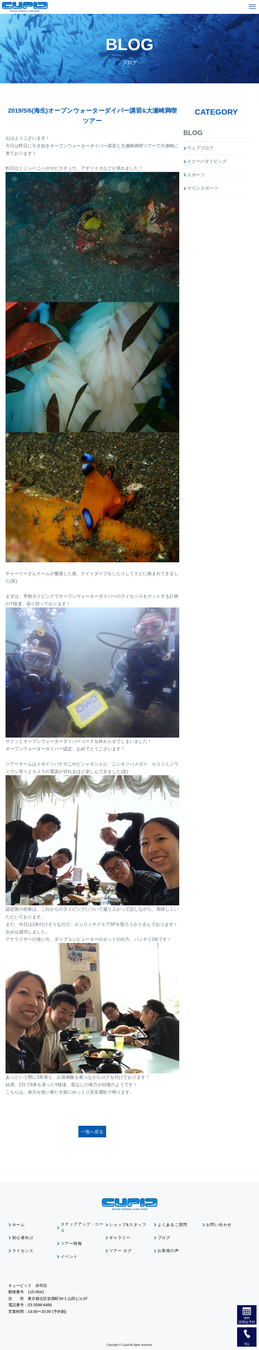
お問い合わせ (219, 1224)
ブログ (164, 1237)
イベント (69, 1256)
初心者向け (23, 1237)
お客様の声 (168, 1250)
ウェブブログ (200, 148)
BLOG (192, 132)
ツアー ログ (120, 1250)
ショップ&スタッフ (127, 1224)
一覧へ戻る (92, 1131)
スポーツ (196, 174)
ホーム (18, 1224)
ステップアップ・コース (82, 1227)
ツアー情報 (71, 1243)
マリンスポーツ (202, 188)
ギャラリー (119, 1237)
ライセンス (23, 1250)
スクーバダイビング (207, 161)
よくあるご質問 (173, 1224)
